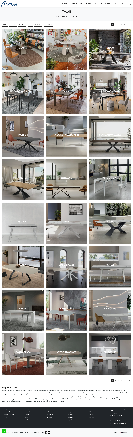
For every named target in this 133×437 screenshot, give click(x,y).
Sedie (5, 420)
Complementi (71, 412)
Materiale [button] (22, 24)
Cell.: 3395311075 (115, 420)
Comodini (49, 417)
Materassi (70, 414)
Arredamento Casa (66, 16)
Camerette (50, 414)
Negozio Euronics (86, 3)
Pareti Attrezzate (30, 412)
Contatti (123, 3)
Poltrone (27, 420)
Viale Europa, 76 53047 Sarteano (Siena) (116, 414)
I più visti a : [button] (48, 24)
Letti (48, 412)
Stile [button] (30, 24)
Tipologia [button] (38, 24)
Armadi (49, 420)
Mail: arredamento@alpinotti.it (118, 423)
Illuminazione (71, 417)
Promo (115, 3)
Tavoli (75, 16)
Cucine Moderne (9, 412)
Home (57, 16)
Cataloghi (98, 3)
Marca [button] (5, 24)
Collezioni (73, 3)
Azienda (65, 3)
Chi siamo (91, 412)
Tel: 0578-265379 (115, 418)
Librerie (27, 414)
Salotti (27, 417)
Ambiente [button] (13, 24)
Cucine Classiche (9, 414)
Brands (107, 3)
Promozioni (92, 417)
